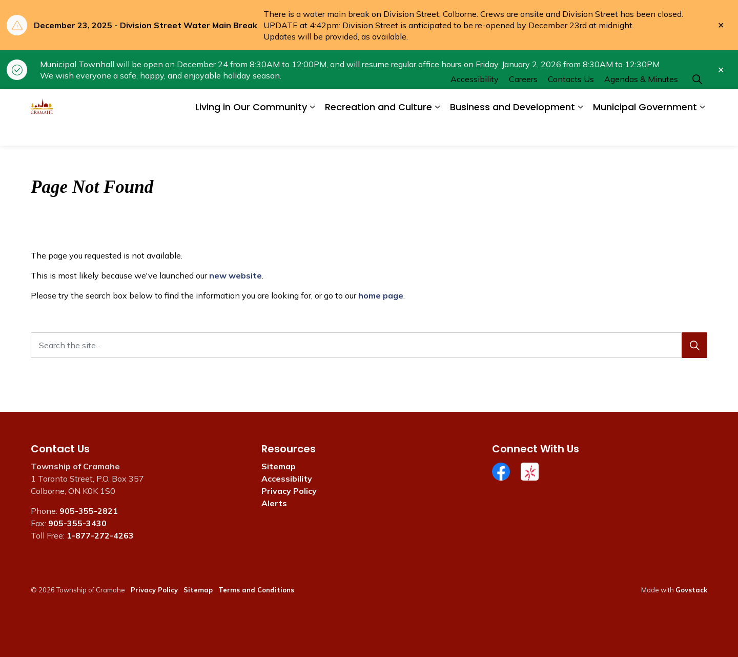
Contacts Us (571, 103)
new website (235, 275)
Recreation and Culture (378, 131)
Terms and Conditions (256, 590)
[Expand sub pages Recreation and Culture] (437, 131)
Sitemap (278, 466)
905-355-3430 (77, 523)
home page (380, 295)
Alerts (274, 503)
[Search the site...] (369, 345)
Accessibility (474, 103)
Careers (523, 103)
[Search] (694, 345)
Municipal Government (645, 131)
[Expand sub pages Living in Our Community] (312, 131)
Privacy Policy (289, 491)
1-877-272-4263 (100, 535)
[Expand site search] (697, 103)
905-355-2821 (88, 511)
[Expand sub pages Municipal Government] (702, 131)
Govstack (691, 590)
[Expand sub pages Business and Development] (580, 131)
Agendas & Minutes (641, 103)
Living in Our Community (251, 131)
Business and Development (512, 131)
